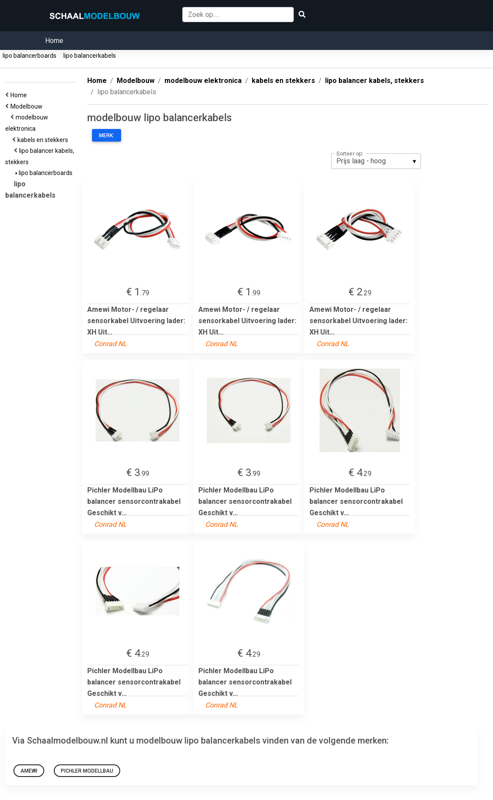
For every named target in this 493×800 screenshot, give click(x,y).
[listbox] (376, 161)
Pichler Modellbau (87, 771)
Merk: (106, 135)
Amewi (28, 771)
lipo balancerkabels (89, 55)
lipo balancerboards (29, 55)
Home (54, 40)
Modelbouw (27, 106)
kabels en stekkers (44, 139)
